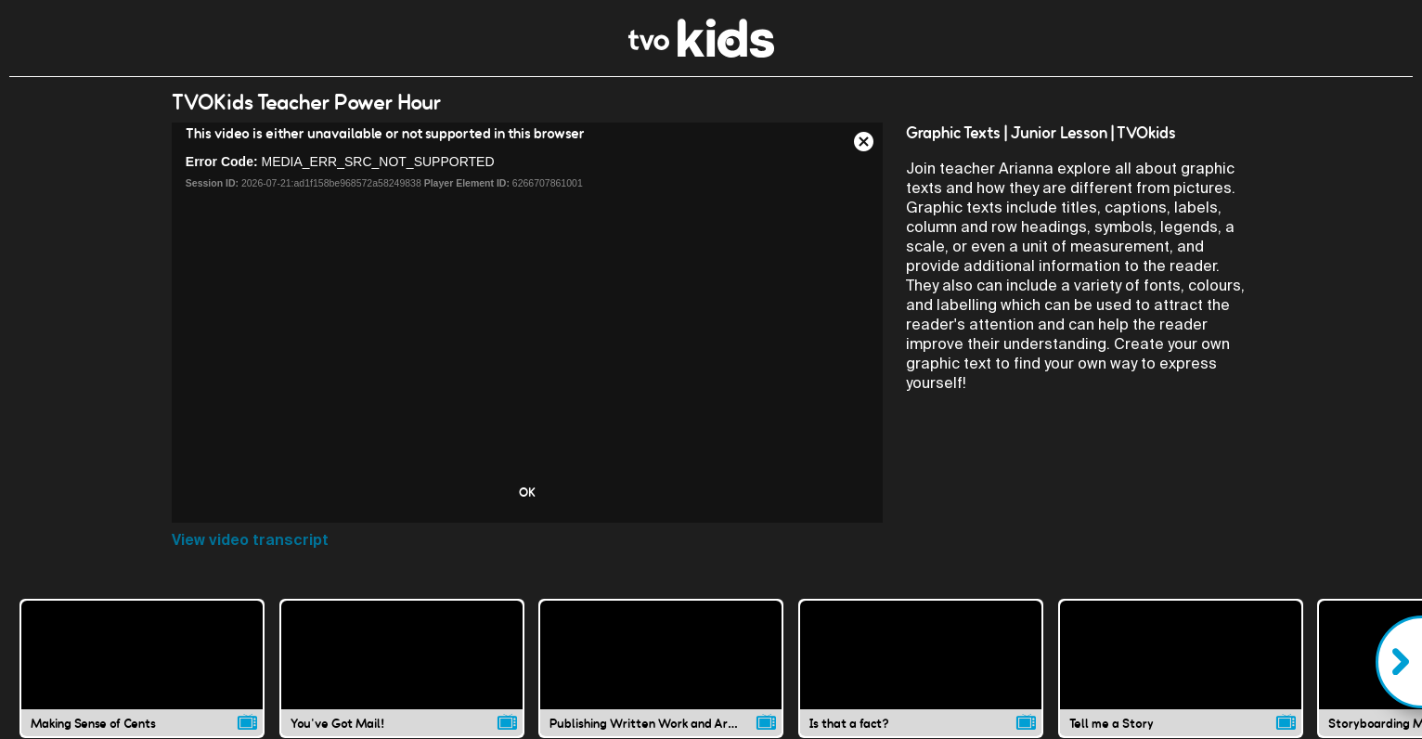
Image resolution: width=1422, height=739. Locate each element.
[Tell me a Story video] (1180, 668)
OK (527, 492)
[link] (701, 52)
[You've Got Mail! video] (401, 668)
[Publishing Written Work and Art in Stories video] (660, 668)
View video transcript (250, 540)
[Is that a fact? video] (920, 668)
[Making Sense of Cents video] (142, 668)
